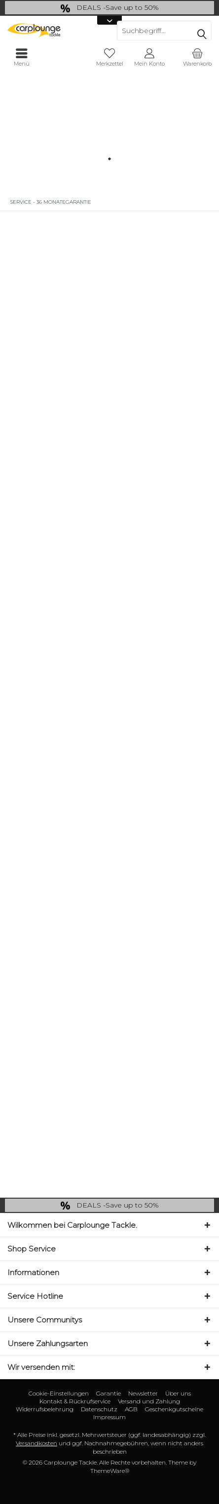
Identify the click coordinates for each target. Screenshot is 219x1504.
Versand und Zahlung (149, 1401)
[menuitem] (197, 57)
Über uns (178, 1393)
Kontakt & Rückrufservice (74, 1401)
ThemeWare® (109, 1470)
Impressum (109, 1417)
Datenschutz (99, 1409)
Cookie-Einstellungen (59, 1393)
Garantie (108, 1393)
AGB (131, 1409)
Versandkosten (36, 1443)
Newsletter (143, 1393)
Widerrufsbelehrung (44, 1409)
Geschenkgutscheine (174, 1409)
